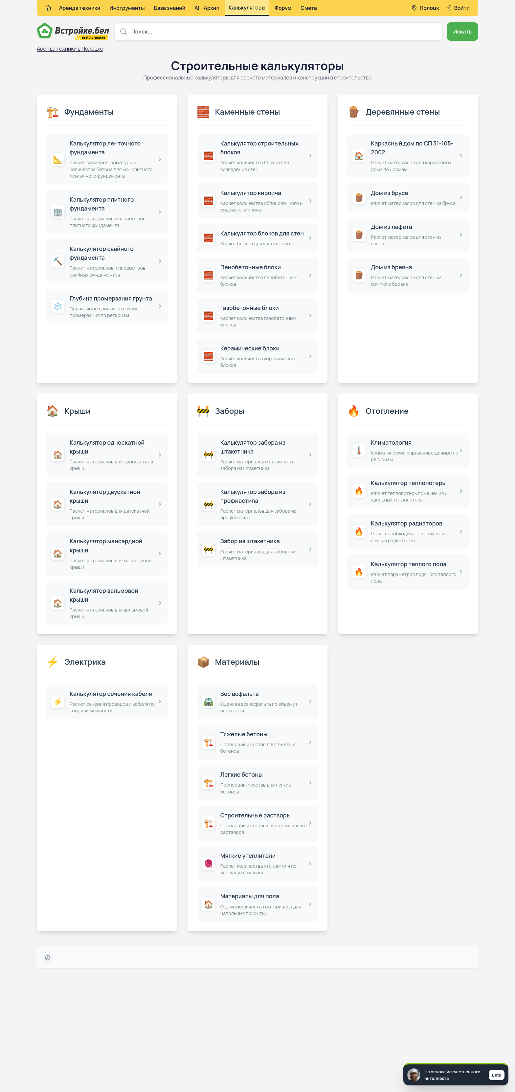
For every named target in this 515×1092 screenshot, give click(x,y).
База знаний (170, 7)
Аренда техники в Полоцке (70, 48)
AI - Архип (206, 7)
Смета (309, 7)
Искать (462, 31)
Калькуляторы (247, 7)
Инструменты (127, 7)
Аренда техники (79, 7)
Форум (283, 7)
